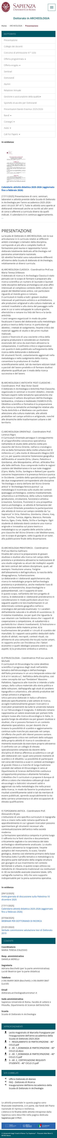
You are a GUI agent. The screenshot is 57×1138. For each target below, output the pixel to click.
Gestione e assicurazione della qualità (22, 96)
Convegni (9, 121)
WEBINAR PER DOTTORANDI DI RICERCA (22, 920)
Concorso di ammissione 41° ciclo (20, 52)
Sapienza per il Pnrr (12, 1117)
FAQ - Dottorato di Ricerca (22, 1082)
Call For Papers (12, 134)
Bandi (7, 115)
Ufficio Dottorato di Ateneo (22, 1079)
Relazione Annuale (12, 90)
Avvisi (7, 127)
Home (4, 25)
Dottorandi (9, 77)
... (2, 217)
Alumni (7, 84)
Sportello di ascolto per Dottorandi (20, 102)
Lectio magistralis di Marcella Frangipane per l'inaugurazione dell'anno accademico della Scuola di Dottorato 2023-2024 (32, 1035)
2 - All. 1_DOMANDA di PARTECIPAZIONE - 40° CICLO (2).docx (32, 1049)
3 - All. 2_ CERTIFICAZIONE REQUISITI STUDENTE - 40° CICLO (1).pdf (27, 1062)
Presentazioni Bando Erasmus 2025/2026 (23, 109)
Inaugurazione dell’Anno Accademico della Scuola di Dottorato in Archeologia (30, 1087)
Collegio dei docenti (13, 46)
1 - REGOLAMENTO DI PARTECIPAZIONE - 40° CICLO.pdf (31, 1043)
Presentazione (10, 40)
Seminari (8, 71)
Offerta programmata (15, 58)
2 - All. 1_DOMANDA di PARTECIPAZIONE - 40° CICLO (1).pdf (32, 1055)
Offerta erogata (12, 65)
